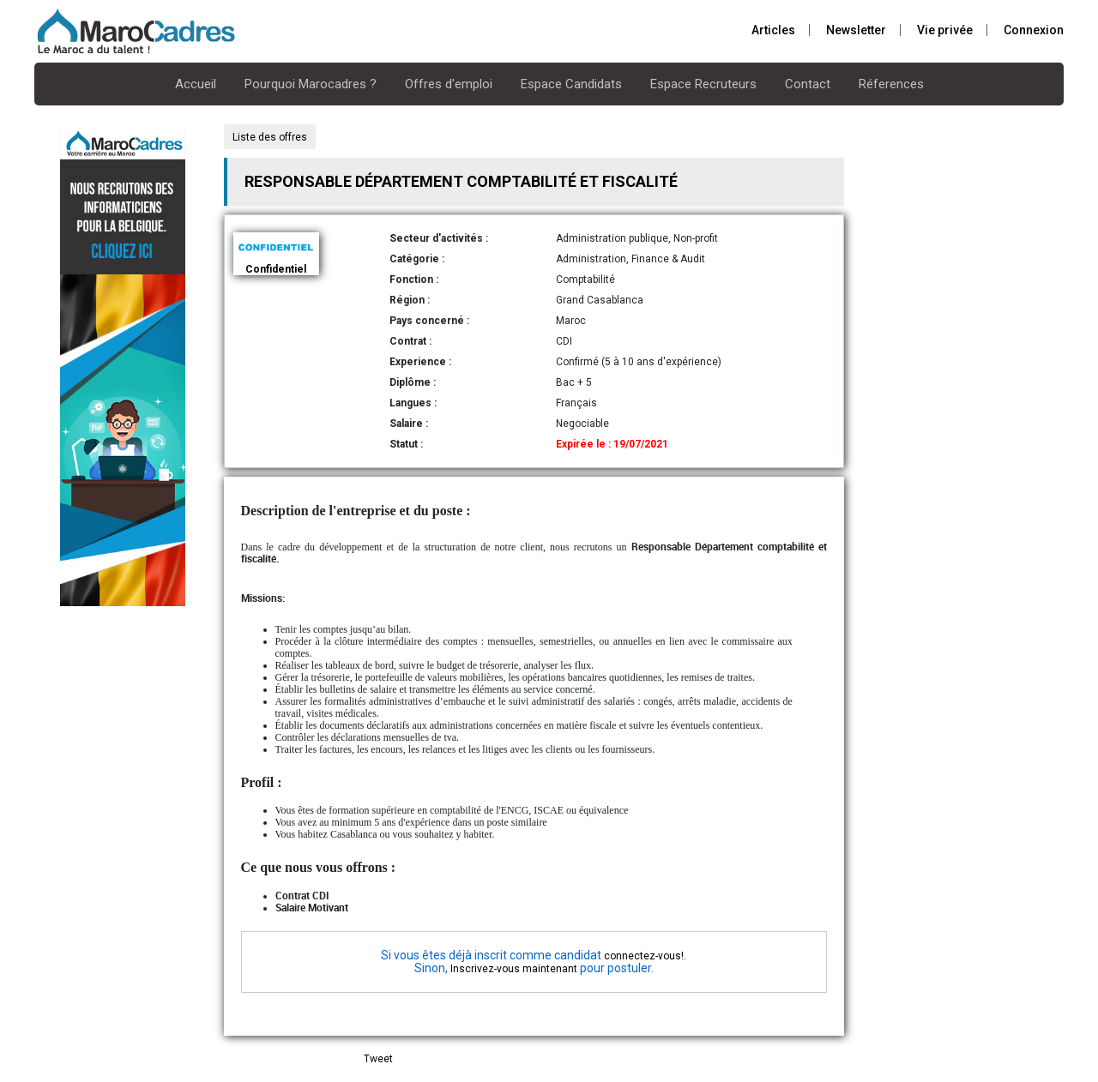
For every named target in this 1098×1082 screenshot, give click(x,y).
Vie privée (945, 30)
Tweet (378, 1059)
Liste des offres (269, 137)
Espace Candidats (571, 84)
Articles (773, 30)
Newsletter (856, 30)
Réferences (891, 84)
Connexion (1034, 30)
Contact (807, 84)
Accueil (195, 84)
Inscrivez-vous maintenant (513, 969)
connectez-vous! (644, 956)
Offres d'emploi (448, 84)
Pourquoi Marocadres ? (310, 84)
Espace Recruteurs (703, 84)
